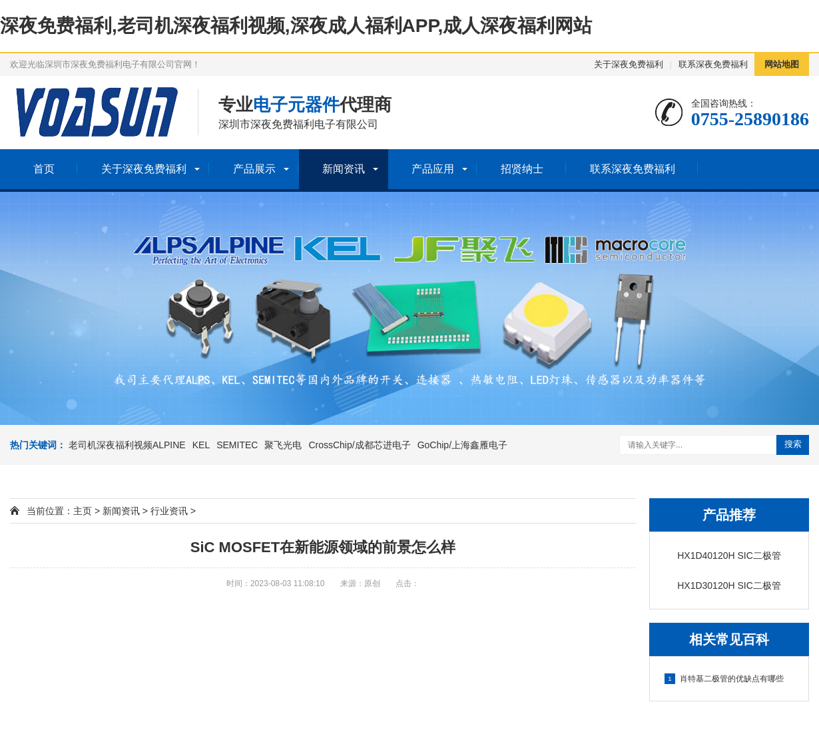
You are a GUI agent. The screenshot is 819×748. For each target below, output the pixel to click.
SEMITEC (237, 445)
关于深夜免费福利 (628, 64)
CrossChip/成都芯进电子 (359, 445)
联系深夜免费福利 (713, 64)
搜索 (793, 444)
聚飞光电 (283, 445)
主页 (82, 511)
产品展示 (254, 169)
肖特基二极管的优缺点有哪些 (724, 678)
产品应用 (432, 169)
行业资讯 (169, 511)
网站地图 (781, 64)
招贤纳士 (522, 169)
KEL (201, 445)
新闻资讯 (343, 169)
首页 (44, 169)
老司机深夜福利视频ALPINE (127, 445)
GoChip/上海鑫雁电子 (462, 445)
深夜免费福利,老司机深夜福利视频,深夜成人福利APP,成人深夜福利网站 (296, 25)
